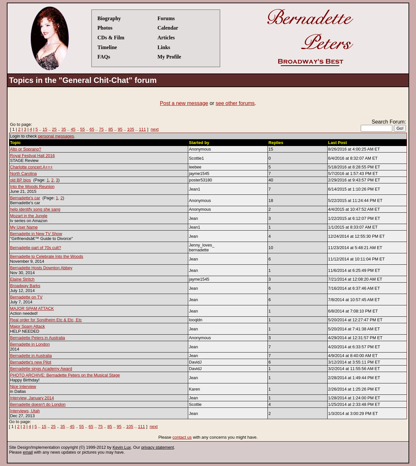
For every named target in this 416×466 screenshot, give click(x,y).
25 (54, 129)
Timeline (107, 47)
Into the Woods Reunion (32, 186)
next (155, 129)
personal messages (56, 136)
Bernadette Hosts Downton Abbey (41, 267)
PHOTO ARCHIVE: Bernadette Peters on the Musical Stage (65, 375)
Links (163, 47)
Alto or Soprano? (25, 149)
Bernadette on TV (26, 297)
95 (120, 129)
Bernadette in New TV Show (36, 233)
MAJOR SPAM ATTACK (32, 308)
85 (110, 129)
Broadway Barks (25, 285)
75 (101, 129)
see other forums (235, 103)
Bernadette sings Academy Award (41, 368)
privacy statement (157, 447)
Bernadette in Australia (31, 355)
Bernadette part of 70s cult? (35, 247)
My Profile (169, 57)
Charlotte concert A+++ (31, 167)
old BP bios (20, 180)
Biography (109, 18)
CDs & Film (111, 37)
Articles (166, 37)
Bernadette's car (25, 197)
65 (92, 129)
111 (142, 129)
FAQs (104, 57)
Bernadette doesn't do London (38, 404)
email (28, 452)
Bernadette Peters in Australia (37, 337)
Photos (105, 28)
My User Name (24, 227)
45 (73, 129)
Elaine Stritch (22, 279)
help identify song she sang (35, 209)
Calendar (167, 28)
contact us (182, 437)
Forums (166, 18)
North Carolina (23, 173)
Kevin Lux (122, 447)
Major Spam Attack (27, 326)
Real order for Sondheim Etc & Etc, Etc (46, 319)
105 (130, 129)
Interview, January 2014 (32, 397)
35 (63, 129)
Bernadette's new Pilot (30, 362)
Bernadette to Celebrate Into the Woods (46, 256)
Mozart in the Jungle (28, 215)
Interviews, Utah (25, 410)
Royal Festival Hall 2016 (32, 155)
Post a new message (184, 103)
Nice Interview (23, 386)
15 (45, 129)
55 (82, 129)
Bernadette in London (30, 344)
